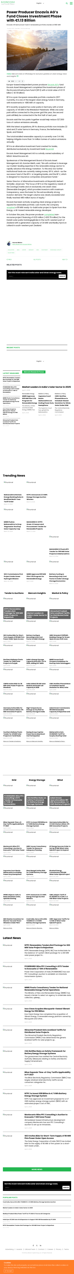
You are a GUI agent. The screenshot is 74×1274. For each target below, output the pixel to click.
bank (18, 250)
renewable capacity (55, 250)
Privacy (58, 1254)
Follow (9, 74)
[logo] (8, 3)
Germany (31, 250)
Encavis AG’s (53, 84)
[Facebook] (33, 1251)
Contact (41, 1254)
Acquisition (11, 250)
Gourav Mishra (17, 28)
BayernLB (50, 149)
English (39, 3)
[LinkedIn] (40, 1251)
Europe (24, 250)
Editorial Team (30, 1254)
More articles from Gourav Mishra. (22, 244)
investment (44, 250)
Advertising (9, 1254)
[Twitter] (37, 1251)
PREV (9, 259)
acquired (11, 207)
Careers (50, 1254)
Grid (37, 250)
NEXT (64, 259)
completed (49, 214)
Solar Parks (11, 253)
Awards (19, 1254)
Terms (66, 1254)
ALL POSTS (37, 259)
